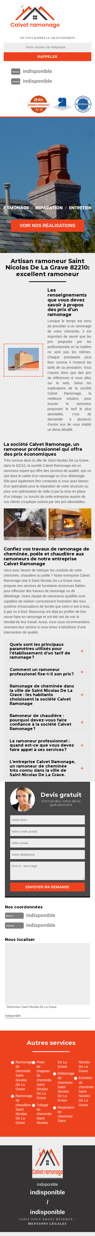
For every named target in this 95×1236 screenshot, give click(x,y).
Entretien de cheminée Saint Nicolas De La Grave (85, 1091)
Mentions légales (47, 1223)
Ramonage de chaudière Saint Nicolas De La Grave (22, 1109)
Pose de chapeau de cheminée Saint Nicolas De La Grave (43, 1080)
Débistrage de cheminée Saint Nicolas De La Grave (64, 1086)
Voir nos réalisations (47, 225)
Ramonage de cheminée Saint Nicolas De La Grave (22, 1075)
